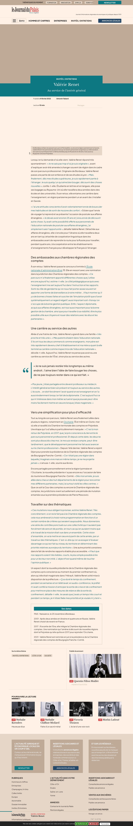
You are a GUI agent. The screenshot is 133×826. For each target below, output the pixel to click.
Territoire (90, 3)
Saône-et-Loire (56, 792)
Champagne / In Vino (20, 789)
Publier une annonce (97, 788)
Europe (15, 797)
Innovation (65, 3)
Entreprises (60, 20)
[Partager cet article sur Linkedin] (96, 105)
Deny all (95, 824)
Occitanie (68, 421)
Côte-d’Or (36, 656)
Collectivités (17, 793)
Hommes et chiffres (39, 20)
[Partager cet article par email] (100, 105)
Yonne (52, 795)
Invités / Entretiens (81, 20)
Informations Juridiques (21, 819)
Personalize (106, 824)
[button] (14, 21)
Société (48, 656)
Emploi (78, 3)
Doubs (53, 788)
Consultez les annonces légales (101, 784)
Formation (51, 3)
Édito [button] (22, 21)
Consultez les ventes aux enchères (102, 799)
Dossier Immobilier (19, 804)
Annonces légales (66, 768)
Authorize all (81, 824)
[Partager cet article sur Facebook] (92, 105)
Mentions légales (57, 810)
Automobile (16, 801)
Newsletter (110, 3)
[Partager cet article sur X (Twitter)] (87, 105)
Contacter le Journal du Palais (61, 806)
